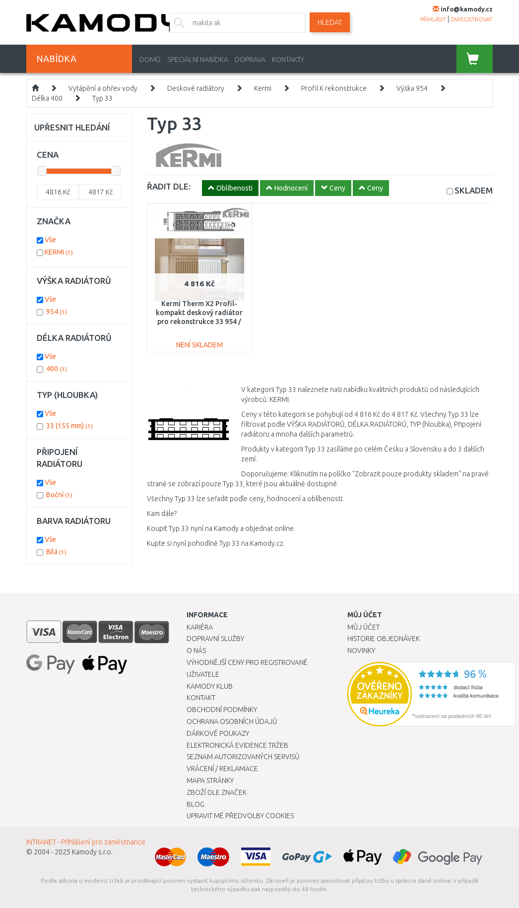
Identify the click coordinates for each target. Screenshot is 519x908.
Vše (50, 240)
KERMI (59, 252)
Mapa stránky (210, 780)
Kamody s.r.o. (92, 852)
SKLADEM (473, 190)
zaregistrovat (472, 19)
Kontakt (201, 698)
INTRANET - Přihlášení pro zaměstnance (85, 842)
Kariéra (200, 627)
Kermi (262, 88)
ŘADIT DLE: (169, 186)
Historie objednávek (383, 639)
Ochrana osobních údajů (232, 721)
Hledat (330, 22)
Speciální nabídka (197, 60)
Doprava (250, 60)
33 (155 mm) (69, 426)
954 (56, 312)
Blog (195, 804)
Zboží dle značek (217, 792)
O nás (196, 650)
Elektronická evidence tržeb (237, 745)
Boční (59, 495)
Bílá (56, 552)
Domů (150, 60)
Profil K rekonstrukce (334, 88)
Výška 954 (412, 88)
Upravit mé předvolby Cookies (240, 816)
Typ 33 (102, 98)
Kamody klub (210, 686)
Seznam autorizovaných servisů (243, 757)
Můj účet (363, 627)
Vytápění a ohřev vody (102, 88)
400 (56, 369)
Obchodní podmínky (222, 709)
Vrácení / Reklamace (222, 769)
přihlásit (433, 19)
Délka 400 (47, 98)
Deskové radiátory (195, 88)
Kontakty (288, 60)
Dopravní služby (215, 639)
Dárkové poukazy (218, 733)
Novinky (361, 650)
